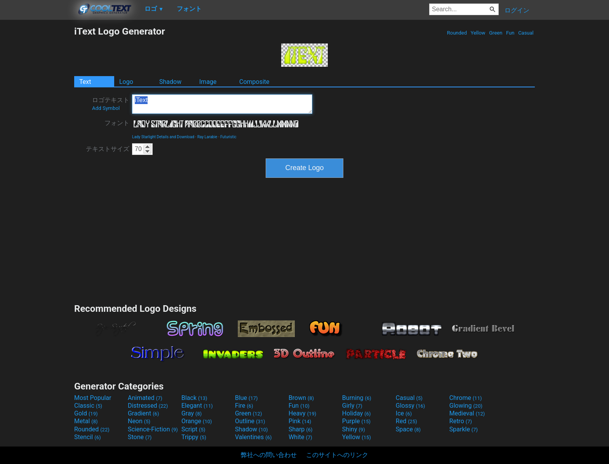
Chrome (465, 397)
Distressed (148, 405)
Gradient (143, 413)
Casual (526, 33)
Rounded (457, 33)
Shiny (353, 429)
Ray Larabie (207, 137)
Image (208, 81)
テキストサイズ (107, 149)
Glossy (410, 405)
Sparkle (463, 429)
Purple (356, 421)
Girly (352, 405)
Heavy (302, 413)
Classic (88, 405)
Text (85, 81)
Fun (510, 33)
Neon (139, 421)
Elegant (197, 405)
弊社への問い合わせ (269, 455)
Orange (196, 421)
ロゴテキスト (110, 103)
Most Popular (92, 397)
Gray (191, 413)
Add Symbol (106, 108)
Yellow (478, 33)
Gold (86, 413)
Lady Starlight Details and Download (163, 137)
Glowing (465, 405)
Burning (356, 397)
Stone (139, 437)
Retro (460, 421)
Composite (254, 81)
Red (406, 421)
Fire (244, 405)
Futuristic (228, 137)
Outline (250, 421)
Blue (246, 397)
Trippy (193, 437)
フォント (116, 123)
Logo (126, 81)
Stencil (87, 437)
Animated (145, 397)
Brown (301, 397)
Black (194, 397)
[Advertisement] (37, 142)
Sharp (301, 429)
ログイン (517, 10)
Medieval (467, 413)
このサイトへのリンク (337, 455)
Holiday (356, 413)
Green (496, 33)
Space (408, 429)
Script (193, 429)
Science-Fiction (153, 429)
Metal (86, 421)
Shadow (170, 81)
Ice (404, 413)
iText (222, 104)
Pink (300, 421)
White (300, 437)
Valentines (253, 437)
